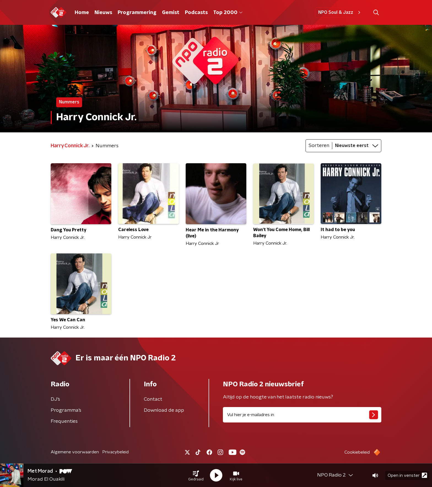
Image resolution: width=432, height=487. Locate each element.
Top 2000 (227, 12)
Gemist (170, 12)
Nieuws (103, 12)
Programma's (66, 410)
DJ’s (55, 399)
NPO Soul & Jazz (340, 12)
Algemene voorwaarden (75, 452)
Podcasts (196, 12)
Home (82, 12)
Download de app (164, 410)
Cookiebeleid (357, 452)
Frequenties (64, 421)
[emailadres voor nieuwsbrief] (302, 414)
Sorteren (319, 145)
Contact (153, 399)
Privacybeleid (115, 452)
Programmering (137, 12)
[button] (196, 475)
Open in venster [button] (407, 475)
